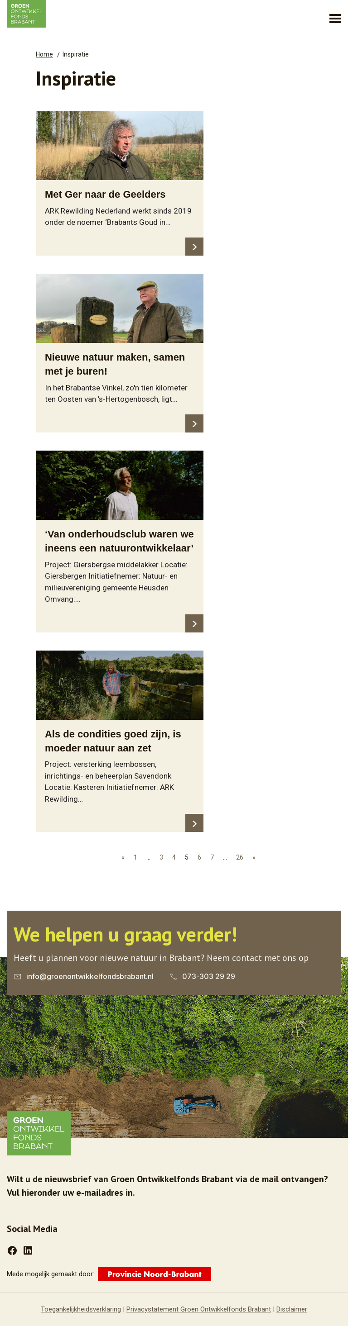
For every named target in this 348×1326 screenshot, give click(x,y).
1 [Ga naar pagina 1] (135, 857)
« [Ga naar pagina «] (123, 857)
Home (44, 54)
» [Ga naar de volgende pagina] (254, 857)
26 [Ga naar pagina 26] (239, 857)
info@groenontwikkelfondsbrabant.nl (90, 976)
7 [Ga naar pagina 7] (212, 857)
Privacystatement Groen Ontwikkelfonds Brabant (198, 1309)
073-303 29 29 (208, 976)
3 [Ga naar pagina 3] (161, 857)
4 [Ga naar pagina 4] (174, 857)
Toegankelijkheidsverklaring (81, 1309)
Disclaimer (291, 1309)
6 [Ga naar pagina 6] (199, 857)
